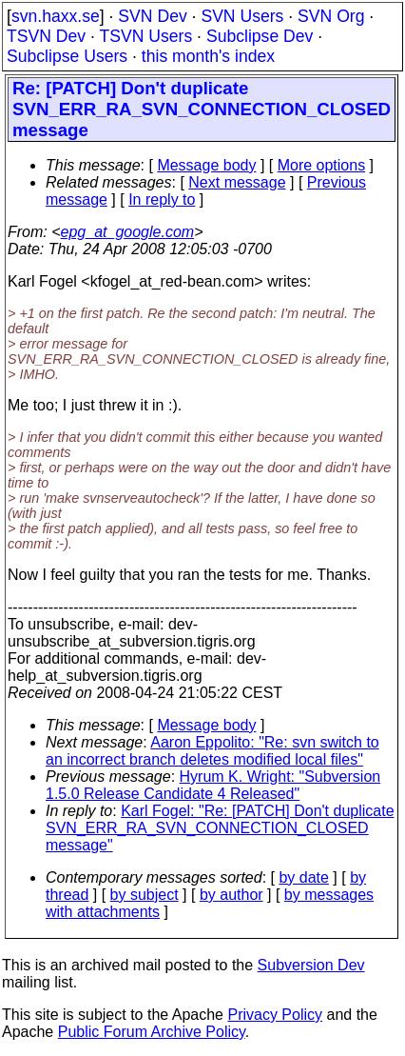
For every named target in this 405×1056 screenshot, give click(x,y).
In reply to (161, 199)
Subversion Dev (311, 965)
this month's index (208, 56)
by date (303, 877)
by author (231, 895)
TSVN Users (145, 36)
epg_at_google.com (128, 232)
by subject (144, 895)
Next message (236, 182)
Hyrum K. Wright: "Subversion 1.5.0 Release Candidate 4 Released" (213, 785)
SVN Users (242, 16)
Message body (206, 165)
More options (322, 165)
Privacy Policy (274, 1014)
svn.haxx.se (55, 16)
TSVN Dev (46, 36)
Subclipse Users (67, 56)
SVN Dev (152, 16)
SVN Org (331, 16)
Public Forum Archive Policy (151, 1032)
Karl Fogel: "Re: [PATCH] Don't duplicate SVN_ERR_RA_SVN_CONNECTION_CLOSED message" (220, 828)
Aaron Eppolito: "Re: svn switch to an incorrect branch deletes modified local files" (212, 750)
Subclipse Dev (259, 36)
